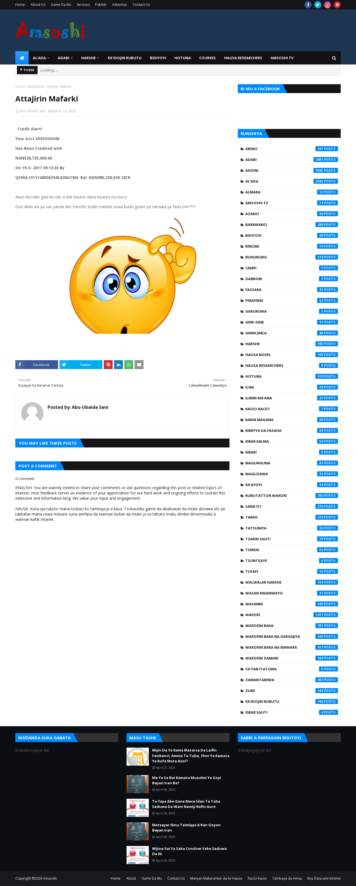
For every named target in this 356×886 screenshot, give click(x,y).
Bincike (291, 246)
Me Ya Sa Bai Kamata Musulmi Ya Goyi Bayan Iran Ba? (186, 780)
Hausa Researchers (291, 365)
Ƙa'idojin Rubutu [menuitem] (125, 57)
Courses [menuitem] (207, 57)
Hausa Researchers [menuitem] (243, 57)
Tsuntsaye (291, 560)
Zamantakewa (291, 679)
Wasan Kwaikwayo (291, 593)
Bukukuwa (291, 257)
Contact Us (141, 4)
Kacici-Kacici (291, 408)
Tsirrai (291, 549)
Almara (291, 192)
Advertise (119, 4)
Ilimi (291, 387)
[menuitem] (22, 57)
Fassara (291, 289)
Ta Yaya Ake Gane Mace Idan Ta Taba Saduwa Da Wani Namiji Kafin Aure (186, 804)
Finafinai (291, 300)
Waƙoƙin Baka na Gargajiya (291, 636)
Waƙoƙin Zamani (291, 658)
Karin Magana (291, 419)
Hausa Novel (291, 354)
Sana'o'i (291, 506)
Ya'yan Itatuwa (291, 668)
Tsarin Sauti (291, 538)
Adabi (291, 159)
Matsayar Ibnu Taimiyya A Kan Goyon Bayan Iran (186, 827)
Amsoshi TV (291, 202)
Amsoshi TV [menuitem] (282, 57)
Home (20, 4)
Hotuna (291, 376)
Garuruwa (291, 311)
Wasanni (291, 603)
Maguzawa (291, 473)
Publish (101, 4)
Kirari (291, 452)
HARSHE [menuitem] (88, 57)
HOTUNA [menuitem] (182, 57)
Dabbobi (291, 278)
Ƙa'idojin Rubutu (291, 701)
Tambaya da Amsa (287, 878)
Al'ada (291, 181)
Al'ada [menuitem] (39, 57)
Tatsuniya (291, 528)
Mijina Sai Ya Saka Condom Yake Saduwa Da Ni (189, 851)
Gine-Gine (291, 322)
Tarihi (291, 517)
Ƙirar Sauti (291, 712)
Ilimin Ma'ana (291, 397)
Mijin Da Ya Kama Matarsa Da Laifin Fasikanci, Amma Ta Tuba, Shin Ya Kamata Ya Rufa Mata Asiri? (190, 755)
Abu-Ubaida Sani (32, 111)
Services (83, 4)
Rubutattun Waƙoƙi (291, 495)
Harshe (291, 343)
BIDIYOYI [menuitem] (158, 57)
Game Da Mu (61, 4)
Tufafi (291, 571)
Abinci (291, 148)
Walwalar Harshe (291, 582)
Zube (291, 690)
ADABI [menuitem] (63, 57)
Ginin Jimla (291, 332)
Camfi (291, 267)
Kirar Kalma (291, 441)
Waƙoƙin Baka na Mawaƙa (291, 647)
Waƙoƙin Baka (291, 625)
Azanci (291, 213)
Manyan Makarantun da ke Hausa (216, 878)
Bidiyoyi (291, 235)
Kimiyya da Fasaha (291, 430)
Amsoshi (50, 878)
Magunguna (291, 463)
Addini (291, 170)
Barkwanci (36, 86)
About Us (38, 4)
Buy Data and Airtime (324, 878)
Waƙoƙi (291, 614)
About (131, 878)
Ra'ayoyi (291, 484)
